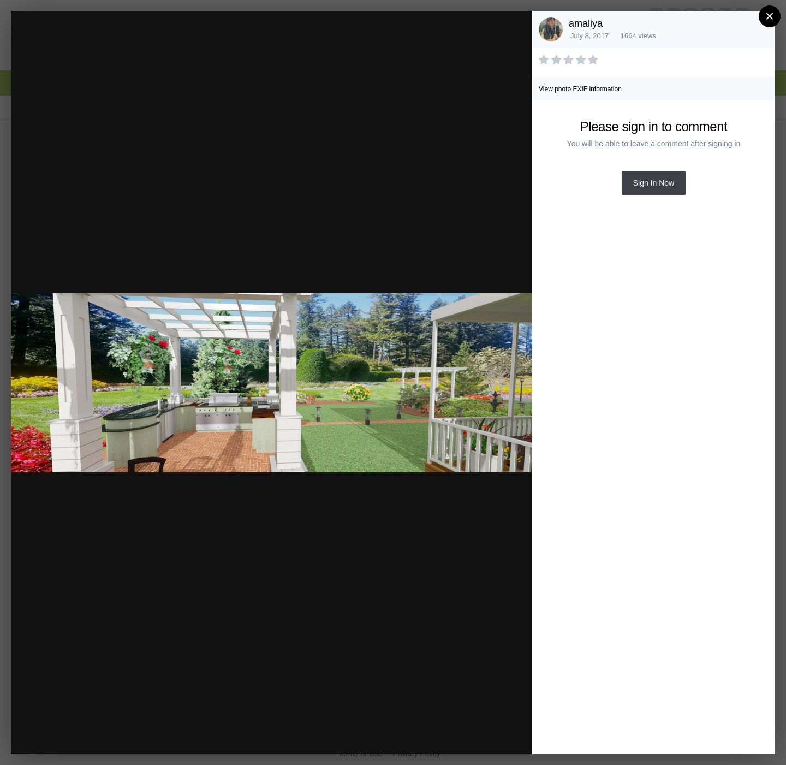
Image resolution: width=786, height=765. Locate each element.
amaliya (586, 23)
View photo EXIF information (580, 89)
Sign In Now (653, 183)
